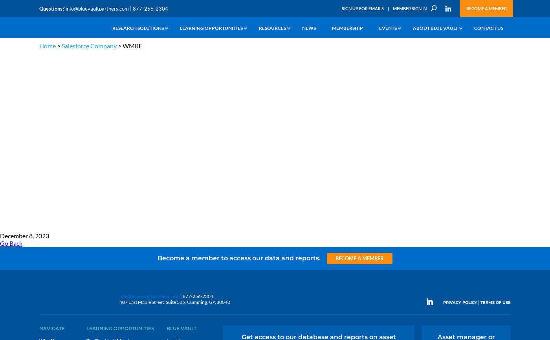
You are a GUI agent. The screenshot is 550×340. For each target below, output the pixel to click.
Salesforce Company (89, 45)
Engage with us (466, 184)
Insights (175, 164)
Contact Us (488, 28)
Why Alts (48, 164)
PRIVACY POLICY (460, 126)
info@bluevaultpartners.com (97, 8)
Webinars (96, 173)
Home (47, 45)
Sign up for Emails (426, 264)
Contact (47, 236)
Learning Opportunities (211, 28)
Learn (45, 173)
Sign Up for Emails (363, 8)
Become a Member (486, 8)
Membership (347, 28)
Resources (272, 28)
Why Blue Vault (55, 227)
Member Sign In (410, 8)
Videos (93, 191)
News (309, 28)
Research (49, 191)
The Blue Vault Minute (109, 164)
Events (388, 28)
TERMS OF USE (495, 126)
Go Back (11, 67)
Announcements (184, 173)
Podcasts (95, 182)
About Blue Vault (435, 28)
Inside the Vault (182, 182)
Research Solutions (138, 28)
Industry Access (55, 200)
